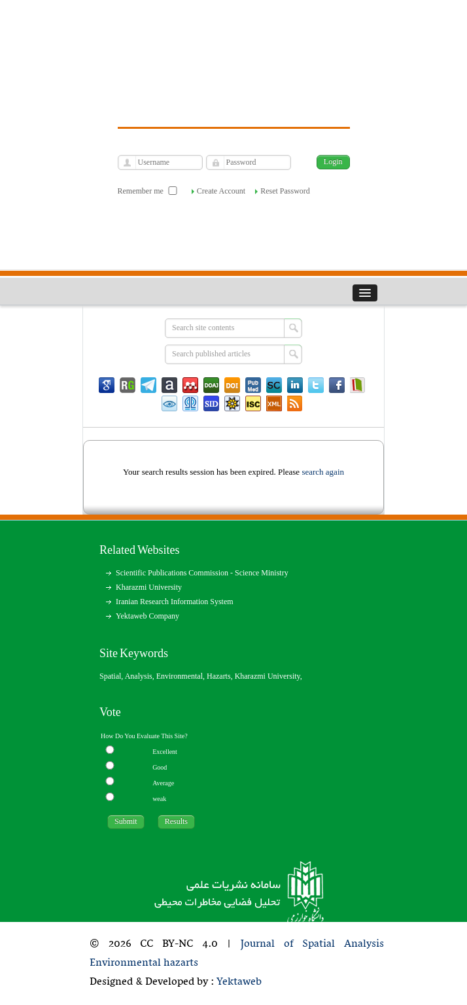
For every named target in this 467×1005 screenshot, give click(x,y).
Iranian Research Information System (175, 601)
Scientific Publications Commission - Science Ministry (202, 572)
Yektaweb (239, 982)
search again (323, 472)
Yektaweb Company (147, 616)
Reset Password (285, 191)
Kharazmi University (149, 587)
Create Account (221, 191)
